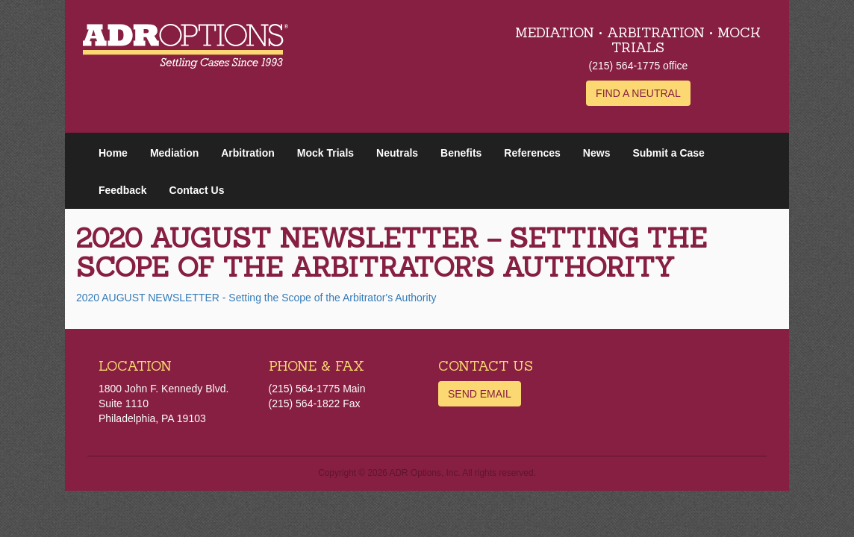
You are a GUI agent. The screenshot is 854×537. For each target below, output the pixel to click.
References (532, 153)
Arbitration (248, 153)
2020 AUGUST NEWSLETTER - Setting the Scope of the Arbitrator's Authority (256, 298)
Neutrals (397, 153)
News (597, 153)
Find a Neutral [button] (638, 93)
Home (113, 153)
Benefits (460, 153)
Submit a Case (668, 153)
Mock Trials (325, 153)
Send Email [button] (479, 394)
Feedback (123, 190)
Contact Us (197, 190)
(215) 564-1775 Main (317, 389)
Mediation (174, 153)
